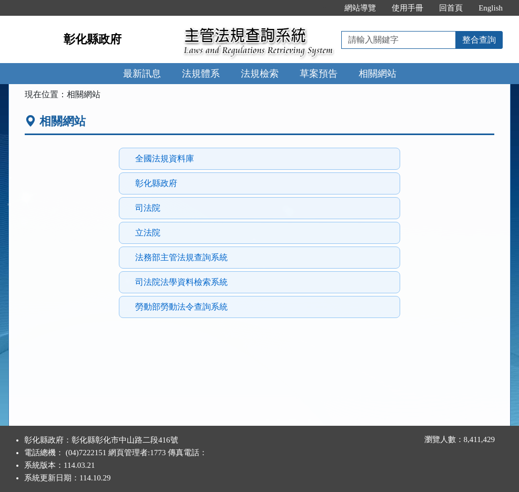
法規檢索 (260, 73)
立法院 (147, 232)
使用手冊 (407, 8)
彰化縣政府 (92, 39)
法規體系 (201, 73)
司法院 (147, 207)
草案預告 (319, 73)
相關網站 (377, 73)
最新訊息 (142, 73)
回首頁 (451, 8)
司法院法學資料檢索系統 (181, 282)
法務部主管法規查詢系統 (181, 257)
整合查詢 (479, 39)
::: (325, 8)
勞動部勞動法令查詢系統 (181, 306)
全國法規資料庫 (164, 158)
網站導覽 (360, 8)
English (491, 8)
